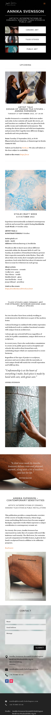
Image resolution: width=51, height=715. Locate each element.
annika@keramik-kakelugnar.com (23, 669)
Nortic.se (25, 148)
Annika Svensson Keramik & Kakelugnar (26, 656)
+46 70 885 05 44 (16, 675)
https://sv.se (24, 154)
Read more (9, 548)
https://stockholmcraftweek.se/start (19, 289)
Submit (40, 648)
